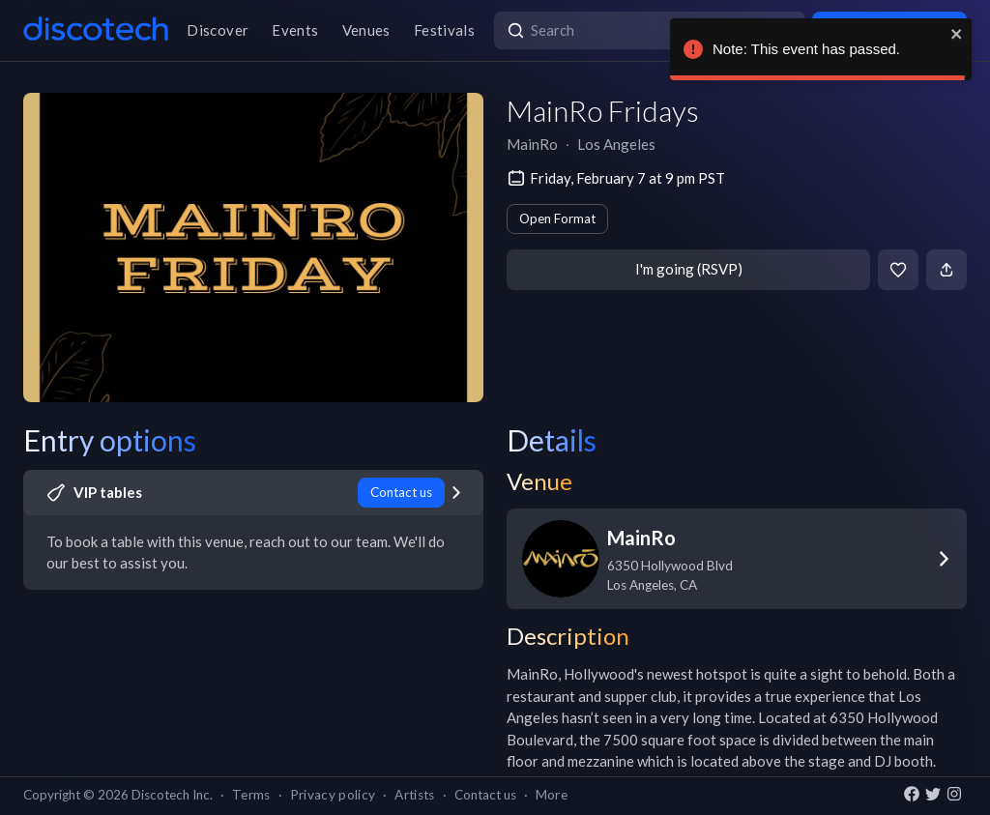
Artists (414, 794)
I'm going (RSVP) (688, 268)
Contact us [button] (485, 794)
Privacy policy (333, 794)
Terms (251, 794)
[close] (957, 34)
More (552, 794)
